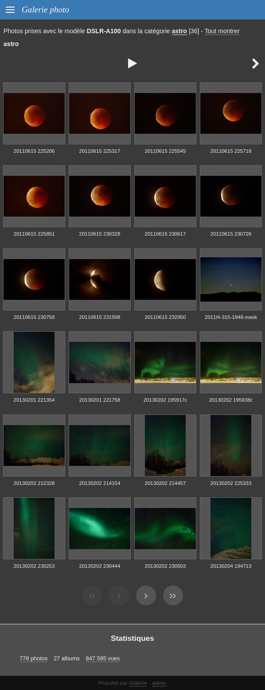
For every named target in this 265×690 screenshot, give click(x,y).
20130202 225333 (231, 483)
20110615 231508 (100, 317)
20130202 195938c (231, 400)
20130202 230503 (165, 566)
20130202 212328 (34, 483)
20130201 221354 (34, 400)
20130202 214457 (165, 483)
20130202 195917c (165, 400)
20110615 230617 (165, 233)
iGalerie (138, 683)
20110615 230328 (100, 233)
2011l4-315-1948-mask (231, 317)
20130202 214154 (100, 483)
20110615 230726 (231, 233)
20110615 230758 (34, 317)
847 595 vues (103, 658)
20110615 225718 (231, 151)
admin (159, 683)
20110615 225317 (100, 151)
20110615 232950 (165, 317)
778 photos (33, 658)
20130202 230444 (100, 566)
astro (179, 31)
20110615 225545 (165, 151)
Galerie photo (45, 9)
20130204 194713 (231, 566)
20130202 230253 (34, 566)
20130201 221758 (100, 400)
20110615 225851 (34, 233)
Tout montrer (222, 31)
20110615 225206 (34, 151)
